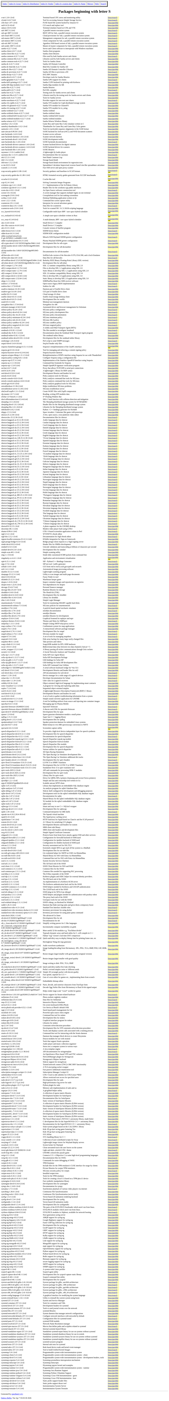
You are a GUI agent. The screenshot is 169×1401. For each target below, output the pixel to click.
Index (5, 4)
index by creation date (63, 4)
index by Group (15, 4)
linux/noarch (112, 18)
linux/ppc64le (113, 23)
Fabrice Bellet (6, 1398)
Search (103, 4)
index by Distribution (31, 4)
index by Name (79, 4)
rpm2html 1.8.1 (17, 1394)
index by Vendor (47, 4)
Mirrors (90, 4)
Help (97, 4)
